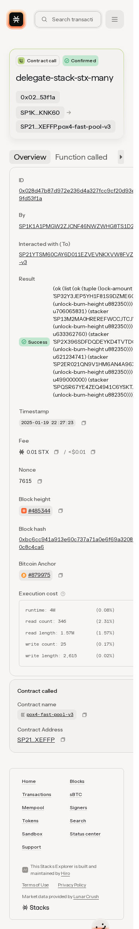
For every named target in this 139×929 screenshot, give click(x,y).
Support (31, 847)
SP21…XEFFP (36, 739)
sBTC (76, 794)
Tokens (30, 820)
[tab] (30, 157)
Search (78, 820)
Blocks (77, 781)
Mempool (33, 807)
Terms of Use (35, 885)
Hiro (65, 873)
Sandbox (32, 834)
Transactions (36, 794)
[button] (119, 157)
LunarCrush (86, 896)
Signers (78, 807)
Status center (85, 834)
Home (29, 781)
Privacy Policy (72, 885)
